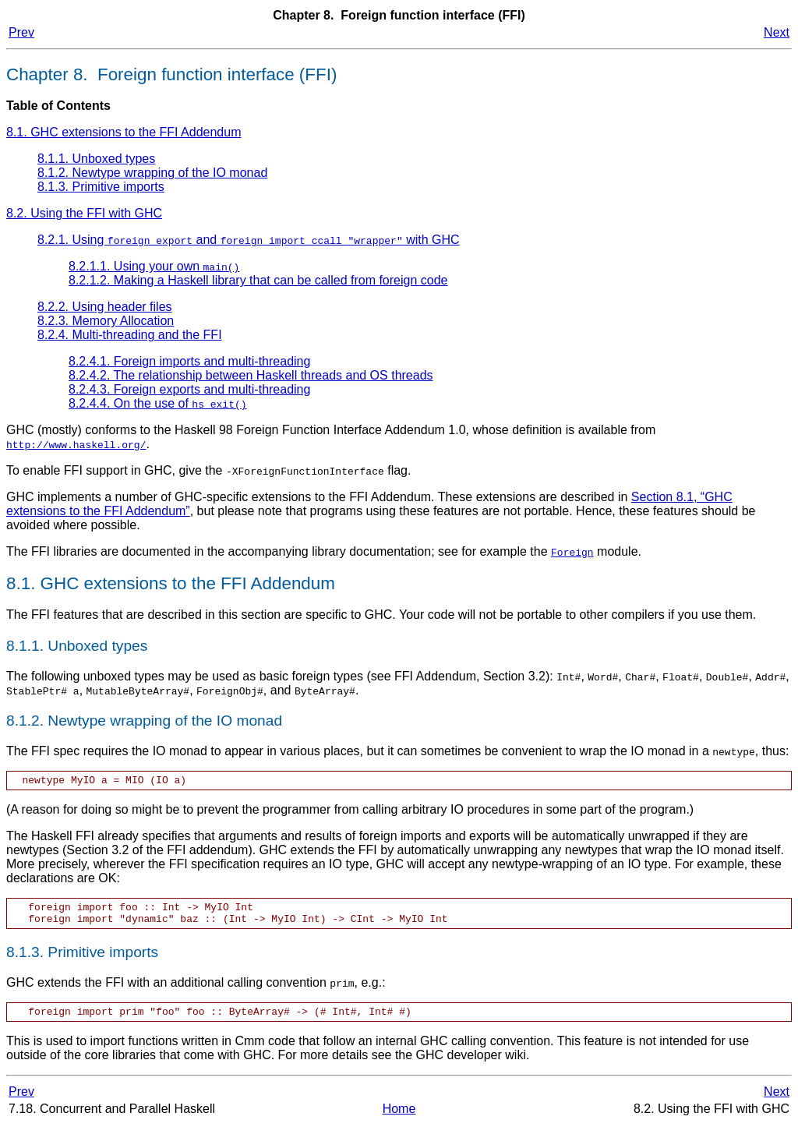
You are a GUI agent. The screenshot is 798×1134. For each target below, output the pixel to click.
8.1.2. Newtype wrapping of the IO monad (152, 172)
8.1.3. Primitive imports (100, 186)
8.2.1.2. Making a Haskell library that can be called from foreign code (258, 280)
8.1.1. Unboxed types (96, 158)
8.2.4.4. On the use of (158, 403)
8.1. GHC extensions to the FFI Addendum (124, 132)
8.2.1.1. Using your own (154, 266)
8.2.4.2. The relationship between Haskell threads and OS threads (251, 375)
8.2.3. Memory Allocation (105, 320)
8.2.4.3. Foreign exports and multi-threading (189, 389)
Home (399, 1118)
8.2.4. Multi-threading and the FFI (129, 334)
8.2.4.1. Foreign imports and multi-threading (189, 361)
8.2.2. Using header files (104, 306)
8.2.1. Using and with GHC (248, 239)
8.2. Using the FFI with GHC (84, 213)
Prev (21, 32)
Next (776, 32)
